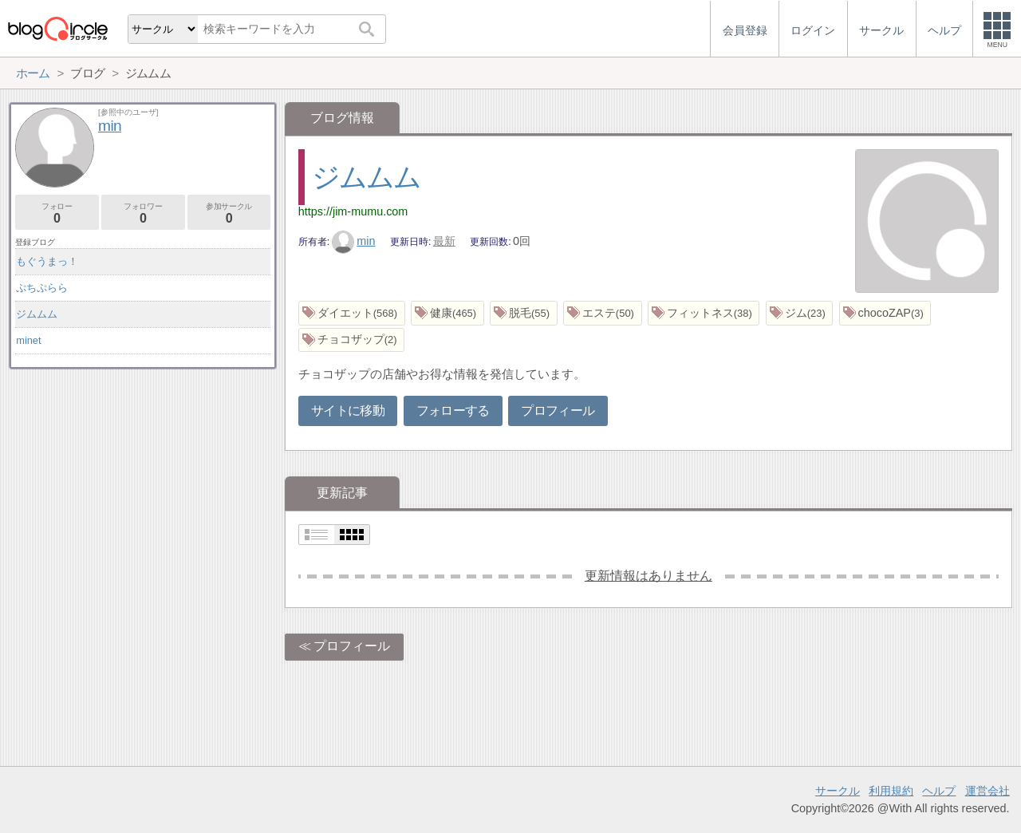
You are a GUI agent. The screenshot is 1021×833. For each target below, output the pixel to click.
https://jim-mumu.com (353, 211)
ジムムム (366, 176)
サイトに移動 (347, 410)
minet (28, 340)
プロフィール (557, 410)
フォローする (453, 410)
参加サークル (229, 213)
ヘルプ (939, 790)
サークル (837, 790)
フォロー (57, 213)
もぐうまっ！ (47, 261)
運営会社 (987, 790)
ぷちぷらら (42, 288)
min (354, 241)
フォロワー (143, 213)
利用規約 (891, 790)
